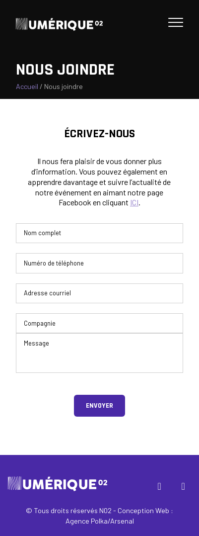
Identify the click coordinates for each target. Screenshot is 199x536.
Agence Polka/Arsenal (100, 521)
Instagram (185, 488)
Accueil (27, 86)
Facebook (161, 488)
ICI (134, 202)
